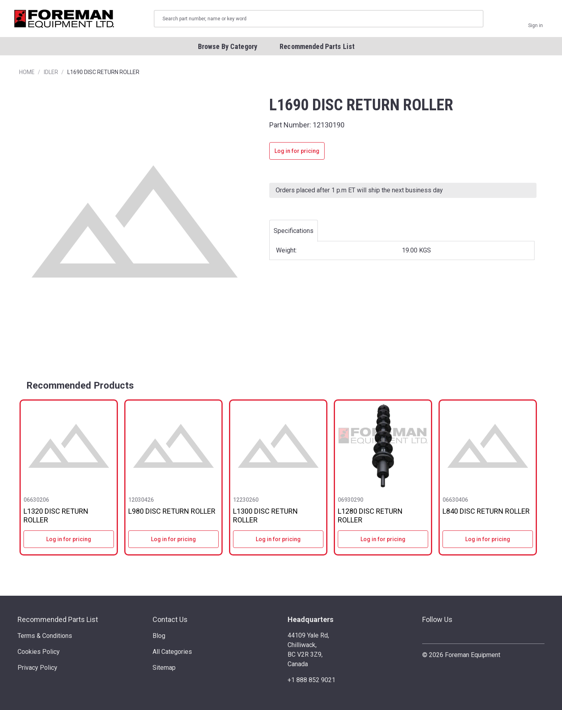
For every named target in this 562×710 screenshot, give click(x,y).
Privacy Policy (37, 667)
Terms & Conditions (45, 636)
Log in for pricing (296, 151)
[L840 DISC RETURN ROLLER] (488, 446)
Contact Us (170, 619)
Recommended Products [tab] (80, 385)
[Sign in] (535, 18)
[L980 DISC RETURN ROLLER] (173, 446)
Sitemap (164, 667)
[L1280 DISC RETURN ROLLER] (383, 446)
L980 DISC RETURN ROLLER (171, 511)
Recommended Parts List (58, 619)
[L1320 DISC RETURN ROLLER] (68, 446)
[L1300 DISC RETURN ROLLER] (278, 446)
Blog (159, 636)
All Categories (172, 651)
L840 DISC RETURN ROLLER (486, 511)
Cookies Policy (39, 651)
